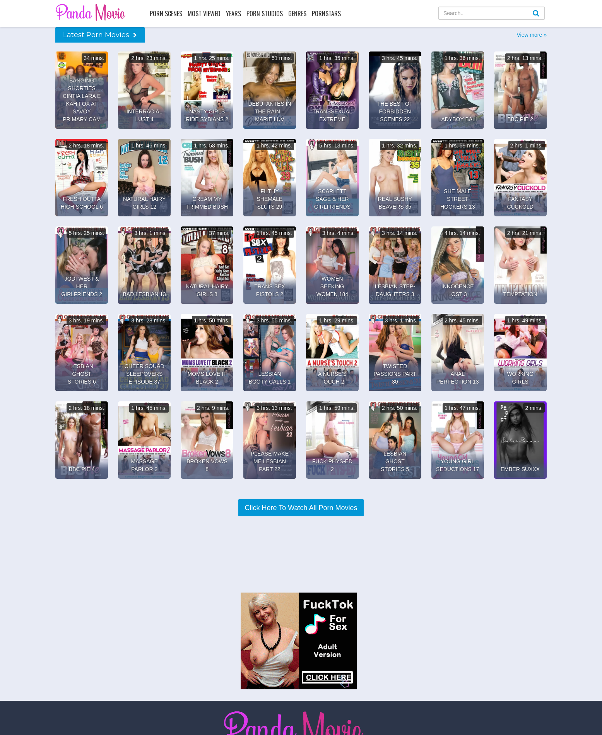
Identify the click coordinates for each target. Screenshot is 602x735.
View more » (531, 35)
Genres (297, 13)
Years (233, 13)
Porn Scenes (166, 13)
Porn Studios (264, 13)
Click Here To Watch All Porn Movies (301, 508)
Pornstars (326, 13)
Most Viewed (204, 13)
